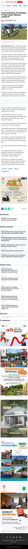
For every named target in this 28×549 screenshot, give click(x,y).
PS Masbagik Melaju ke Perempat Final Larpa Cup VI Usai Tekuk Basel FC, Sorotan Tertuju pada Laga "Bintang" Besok (14, 239)
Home (2, 10)
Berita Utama (5, 267)
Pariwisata (14, 5)
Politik (20, 5)
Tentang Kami (5, 540)
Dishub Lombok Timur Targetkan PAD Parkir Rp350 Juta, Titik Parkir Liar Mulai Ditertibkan (10, 288)
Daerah (4, 285)
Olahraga (16, 168)
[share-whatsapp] (9, 209)
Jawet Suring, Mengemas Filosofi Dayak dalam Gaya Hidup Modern (9, 279)
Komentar (24, 208)
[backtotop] (14, 545)
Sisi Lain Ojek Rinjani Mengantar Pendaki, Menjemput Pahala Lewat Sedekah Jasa (10, 307)
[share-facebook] (2, 209)
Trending (3, 5)
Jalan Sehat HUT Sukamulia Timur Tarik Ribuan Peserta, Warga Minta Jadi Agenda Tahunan (13, 255)
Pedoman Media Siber (20, 540)
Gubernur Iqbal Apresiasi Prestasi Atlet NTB (12, 250)
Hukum (25, 5)
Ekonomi (9, 5)
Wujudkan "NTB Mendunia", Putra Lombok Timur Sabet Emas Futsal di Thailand (13, 245)
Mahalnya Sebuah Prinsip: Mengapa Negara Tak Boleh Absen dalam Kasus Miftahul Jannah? (13, 232)
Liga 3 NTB (4, 168)
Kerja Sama (13, 541)
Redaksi (11, 540)
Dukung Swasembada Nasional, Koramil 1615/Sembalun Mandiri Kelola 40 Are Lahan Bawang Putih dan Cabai (10, 298)
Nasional (10, 168)
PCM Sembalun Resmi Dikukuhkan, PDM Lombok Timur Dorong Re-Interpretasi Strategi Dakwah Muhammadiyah (9, 270)
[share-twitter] (5, 209)
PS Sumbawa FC (5, 171)
